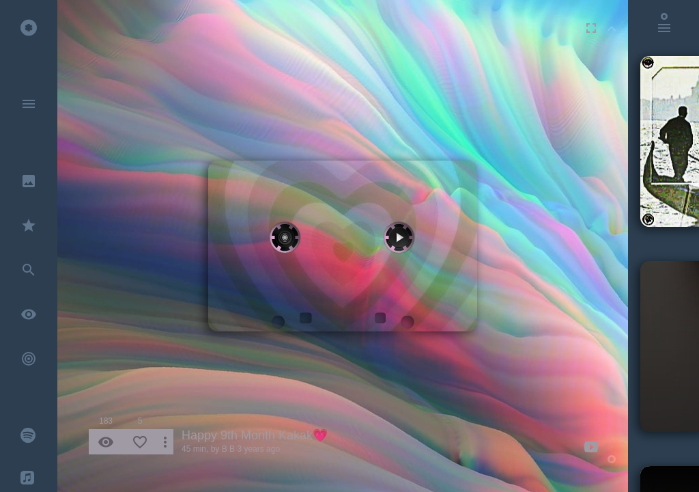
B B (228, 449)
